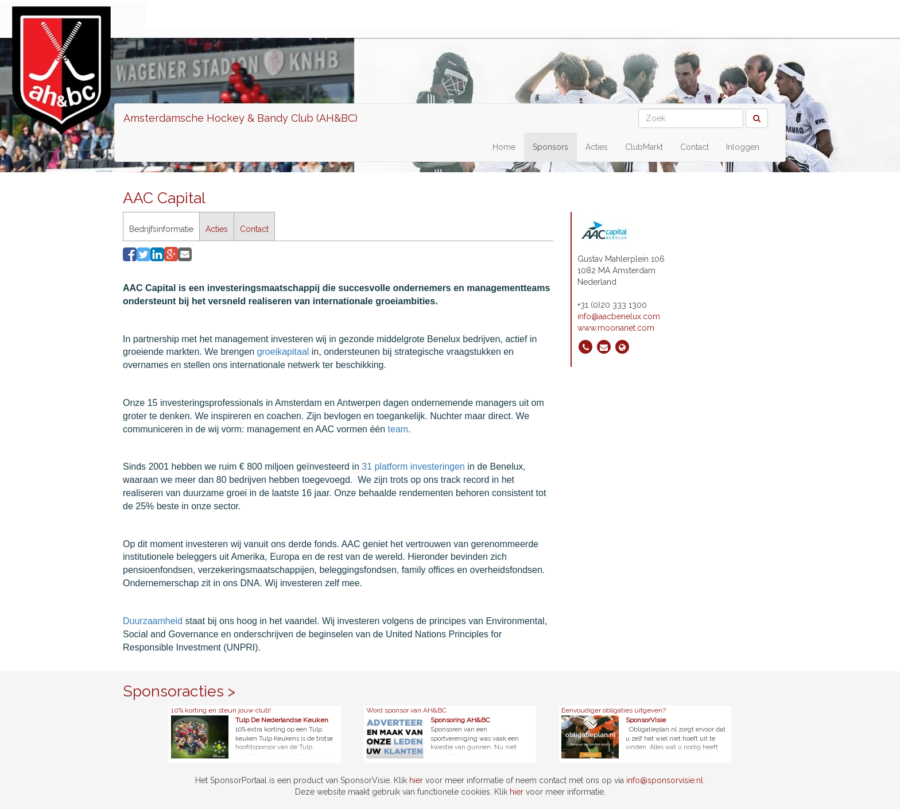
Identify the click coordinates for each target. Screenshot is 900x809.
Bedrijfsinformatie (161, 229)
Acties (596, 147)
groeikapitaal (284, 352)
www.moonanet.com (615, 327)
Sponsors (550, 147)
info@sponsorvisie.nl (664, 780)
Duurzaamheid (153, 621)
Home (503, 147)
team (398, 429)
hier (416, 780)
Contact (694, 147)
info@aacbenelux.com (618, 316)
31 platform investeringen (413, 466)
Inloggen (742, 147)
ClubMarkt (644, 147)
